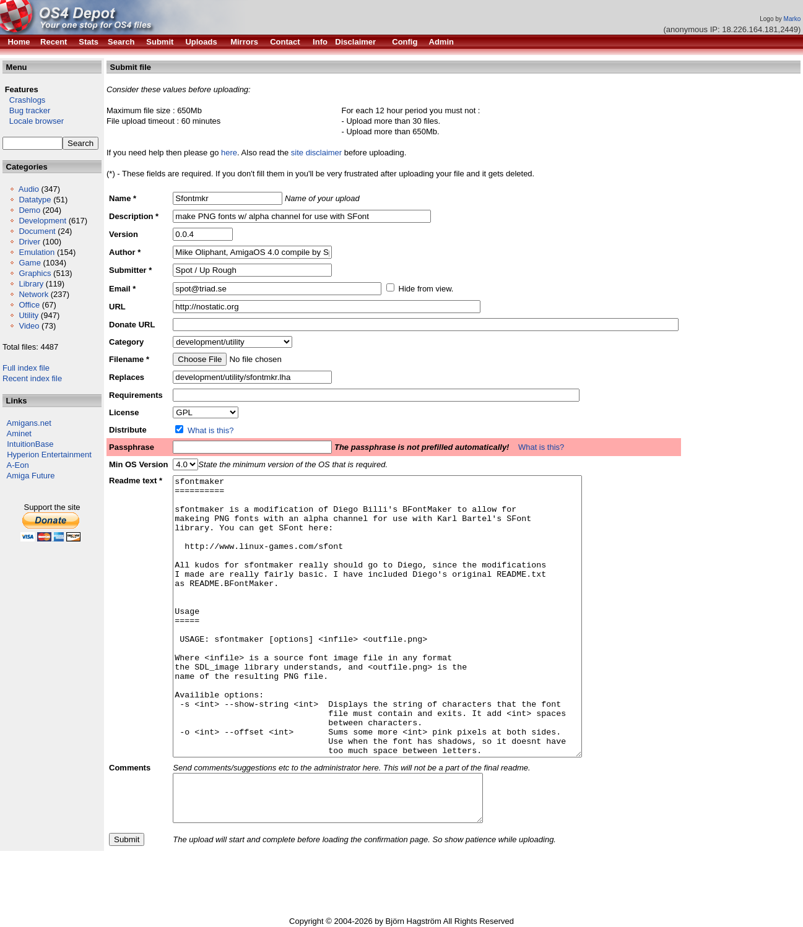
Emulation (36, 252)
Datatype (35, 199)
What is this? (210, 430)
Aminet (19, 433)
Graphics (35, 273)
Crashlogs (23, 100)
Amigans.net (29, 423)
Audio (29, 189)
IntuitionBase (30, 444)
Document (37, 231)
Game (29, 262)
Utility (28, 315)
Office (29, 304)
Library (31, 283)
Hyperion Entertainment (49, 454)
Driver (29, 241)
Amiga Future (31, 475)
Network (33, 294)
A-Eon (18, 465)
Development (42, 220)
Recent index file (32, 378)
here (229, 152)
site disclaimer (316, 152)
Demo (29, 210)
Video (29, 325)
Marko (792, 18)
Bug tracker (26, 110)
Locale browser (33, 121)
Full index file (26, 368)
